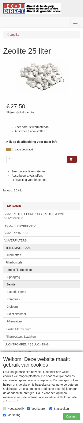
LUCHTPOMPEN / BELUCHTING (26, 344)
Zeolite (11, 284)
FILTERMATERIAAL (17, 248)
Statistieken (59, 408)
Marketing (11, 415)
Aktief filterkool (16, 314)
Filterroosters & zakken (20, 336)
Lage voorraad (24, 149)
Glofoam (12, 306)
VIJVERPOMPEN (16, 233)
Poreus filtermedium (18, 270)
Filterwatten (14, 321)
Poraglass (13, 299)
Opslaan (71, 416)
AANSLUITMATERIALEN (21, 351)
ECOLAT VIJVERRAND (19, 225)
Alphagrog (13, 277)
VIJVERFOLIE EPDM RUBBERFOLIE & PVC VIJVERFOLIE (34, 216)
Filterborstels (13, 262)
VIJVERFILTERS (15, 240)
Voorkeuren (36, 408)
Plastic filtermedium (18, 329)
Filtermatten (13, 255)
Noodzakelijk (13, 408)
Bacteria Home (16, 291)
